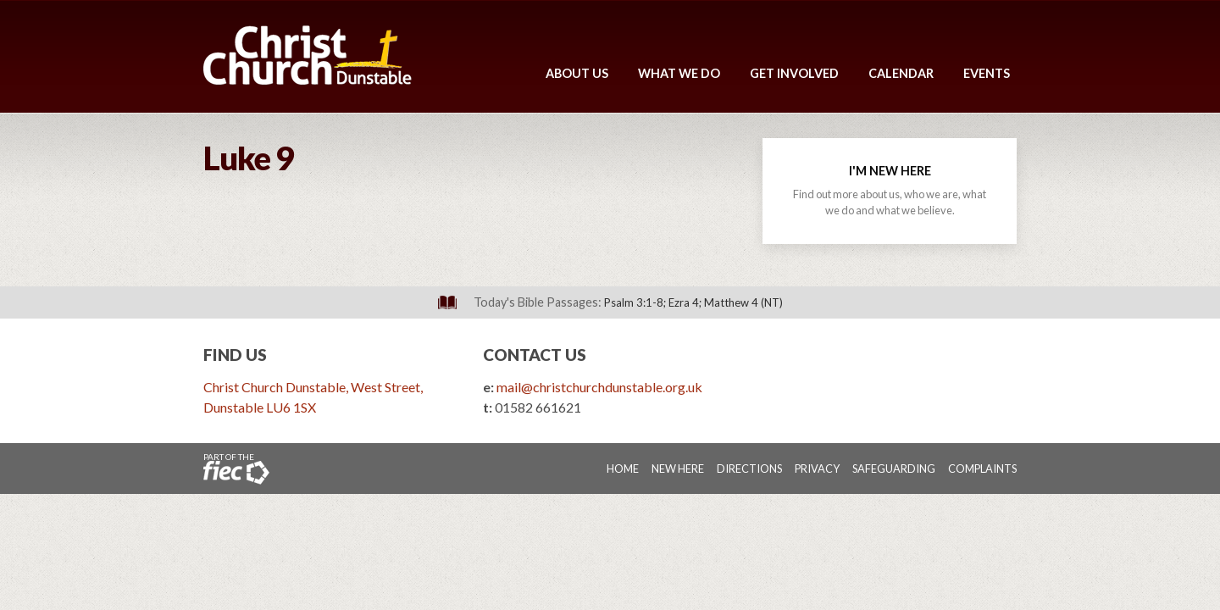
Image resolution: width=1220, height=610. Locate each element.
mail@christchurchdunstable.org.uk (599, 387)
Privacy (817, 468)
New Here (678, 468)
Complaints (982, 468)
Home (623, 468)
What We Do (679, 73)
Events (986, 73)
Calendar (901, 73)
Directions (749, 468)
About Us (577, 73)
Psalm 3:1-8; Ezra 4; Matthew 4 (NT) (693, 302)
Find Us (235, 354)
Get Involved (794, 73)
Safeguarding (893, 468)
